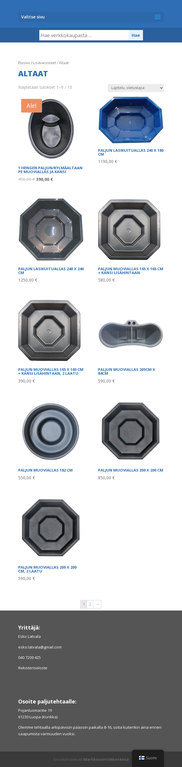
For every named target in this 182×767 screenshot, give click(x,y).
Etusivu (24, 62)
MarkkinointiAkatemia (106, 759)
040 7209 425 (29, 657)
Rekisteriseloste (32, 667)
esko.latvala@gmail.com (40, 647)
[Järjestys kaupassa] (136, 88)
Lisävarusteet (44, 62)
